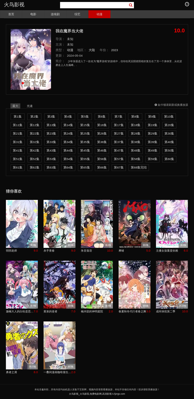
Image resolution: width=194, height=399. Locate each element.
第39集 (152, 142)
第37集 (118, 142)
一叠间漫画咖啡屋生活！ (57, 372)
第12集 (34, 125)
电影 (33, 14)
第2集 (34, 116)
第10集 (169, 116)
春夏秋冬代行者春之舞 (132, 311)
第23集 (51, 133)
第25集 (85, 133)
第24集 (68, 133)
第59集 (152, 159)
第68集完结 (139, 167)
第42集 (34, 150)
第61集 (17, 167)
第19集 (152, 125)
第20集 (169, 125)
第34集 (68, 142)
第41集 (17, 150)
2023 (114, 50)
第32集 (34, 142)
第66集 (102, 167)
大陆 (92, 50)
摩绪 (121, 250)
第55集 (85, 159)
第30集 (169, 133)
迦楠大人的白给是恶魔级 (20, 311)
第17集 (118, 125)
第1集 (18, 116)
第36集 (102, 142)
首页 (11, 14)
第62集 (34, 167)
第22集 (34, 133)
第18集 (135, 125)
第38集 (135, 142)
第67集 (118, 167)
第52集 (34, 159)
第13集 (51, 125)
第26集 (102, 133)
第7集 (118, 116)
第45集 (85, 150)
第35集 (85, 142)
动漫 (99, 14)
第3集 (51, 116)
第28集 (135, 133)
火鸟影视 (14, 4)
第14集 (68, 125)
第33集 (51, 142)
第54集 (68, 159)
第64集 (68, 167)
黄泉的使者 (50, 311)
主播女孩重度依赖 (167, 250)
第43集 (51, 150)
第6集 (102, 116)
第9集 (152, 116)
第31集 (17, 142)
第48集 (135, 150)
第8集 (135, 116)
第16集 (102, 125)
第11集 (17, 125)
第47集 (118, 150)
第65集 (85, 167)
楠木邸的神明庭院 (92, 311)
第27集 (118, 133)
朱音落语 (86, 250)
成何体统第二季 (165, 311)
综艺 (77, 14)
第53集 (51, 159)
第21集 (17, 133)
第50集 (169, 150)
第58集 (135, 159)
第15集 (85, 125)
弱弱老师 (11, 250)
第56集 (102, 159)
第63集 (51, 167)
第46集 (102, 150)
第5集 (85, 116)
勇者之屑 (11, 372)
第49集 (152, 150)
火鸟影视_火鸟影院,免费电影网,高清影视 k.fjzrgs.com (97, 393)
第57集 (118, 159)
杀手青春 (49, 250)
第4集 (68, 116)
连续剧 (55, 14)
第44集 (68, 150)
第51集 (17, 159)
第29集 (152, 133)
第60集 (169, 159)
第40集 (169, 142)
